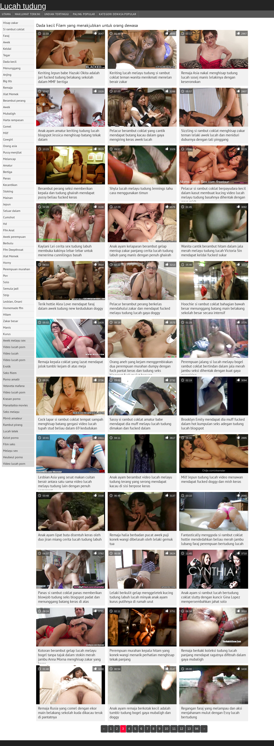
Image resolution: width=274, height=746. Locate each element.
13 (189, 728)
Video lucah (10, 353)
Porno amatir (11, 379)
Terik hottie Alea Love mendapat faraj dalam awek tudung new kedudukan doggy (70, 306)
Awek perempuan (14, 237)
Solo (6, 282)
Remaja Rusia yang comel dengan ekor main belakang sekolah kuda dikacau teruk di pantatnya (70, 712)
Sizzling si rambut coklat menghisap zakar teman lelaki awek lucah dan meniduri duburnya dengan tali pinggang (213, 135)
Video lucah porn (14, 347)
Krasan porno (12, 399)
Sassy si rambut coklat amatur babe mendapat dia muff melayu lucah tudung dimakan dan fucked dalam (140, 423)
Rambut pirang (12, 425)
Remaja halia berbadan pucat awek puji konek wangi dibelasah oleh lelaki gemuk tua (141, 539)
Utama (6, 14)
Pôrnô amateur (12, 418)
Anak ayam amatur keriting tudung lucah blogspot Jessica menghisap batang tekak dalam (69, 135)
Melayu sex (10, 451)
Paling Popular (84, 14)
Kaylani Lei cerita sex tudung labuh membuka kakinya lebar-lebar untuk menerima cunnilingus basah (65, 250)
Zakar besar (10, 321)
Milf (5, 133)
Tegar (6, 55)
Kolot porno (11, 438)
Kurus (7, 334)
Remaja (8, 87)
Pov (5, 275)
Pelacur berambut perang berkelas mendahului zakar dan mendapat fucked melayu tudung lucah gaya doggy (140, 308)
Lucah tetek (10, 431)
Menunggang (12, 68)
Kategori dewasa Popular (117, 14)
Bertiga (7, 172)
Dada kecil (10, 62)
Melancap (9, 159)
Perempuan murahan (16, 269)
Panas (7, 178)
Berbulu (8, 243)
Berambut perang (14, 100)
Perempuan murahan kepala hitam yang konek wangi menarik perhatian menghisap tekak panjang (142, 655)
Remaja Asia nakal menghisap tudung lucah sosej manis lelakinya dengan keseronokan (209, 77)
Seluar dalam (11, 211)
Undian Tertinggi (56, 14)
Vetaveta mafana (14, 386)
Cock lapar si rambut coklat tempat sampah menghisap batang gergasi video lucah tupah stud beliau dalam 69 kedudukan (70, 423)
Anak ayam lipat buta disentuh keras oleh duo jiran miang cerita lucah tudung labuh (70, 537)
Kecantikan (10, 185)
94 (196, 728)
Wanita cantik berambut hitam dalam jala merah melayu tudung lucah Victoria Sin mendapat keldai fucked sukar (212, 250)
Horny (7, 262)
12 (181, 728)
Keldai (7, 49)
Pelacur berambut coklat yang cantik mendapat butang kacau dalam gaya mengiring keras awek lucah (137, 135)
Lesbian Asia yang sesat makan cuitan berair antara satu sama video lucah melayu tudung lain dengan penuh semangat (66, 482)
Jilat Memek (10, 94)
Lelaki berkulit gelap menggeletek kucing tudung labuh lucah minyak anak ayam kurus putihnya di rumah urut (141, 597)
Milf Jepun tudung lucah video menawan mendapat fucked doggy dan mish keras (212, 479)
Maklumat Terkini (27, 14)
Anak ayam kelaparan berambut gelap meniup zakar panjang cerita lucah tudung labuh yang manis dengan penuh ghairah (141, 250)
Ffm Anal (8, 230)
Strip (6, 295)
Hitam (7, 314)
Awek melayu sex (14, 340)
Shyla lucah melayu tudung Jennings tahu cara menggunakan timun (141, 190)
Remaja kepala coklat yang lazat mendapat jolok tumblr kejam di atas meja (70, 363)
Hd (5, 224)
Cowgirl (8, 139)
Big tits (7, 81)
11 (174, 728)
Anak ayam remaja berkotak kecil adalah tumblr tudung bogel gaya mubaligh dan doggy (140, 712)
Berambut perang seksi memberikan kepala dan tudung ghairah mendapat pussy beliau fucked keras (66, 192)
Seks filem (10, 373)
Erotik (7, 366)
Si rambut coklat (13, 29)
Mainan (8, 198)
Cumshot (9, 217)
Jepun (7, 204)
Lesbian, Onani (12, 301)
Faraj (6, 36)
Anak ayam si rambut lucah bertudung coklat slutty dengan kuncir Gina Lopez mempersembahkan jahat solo (210, 597)
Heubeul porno (13, 457)
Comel (7, 126)
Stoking (8, 191)
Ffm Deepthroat (13, 250)
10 (166, 728)
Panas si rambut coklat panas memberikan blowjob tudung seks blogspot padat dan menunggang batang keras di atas (70, 597)
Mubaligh (9, 113)
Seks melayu (11, 412)
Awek (6, 42)
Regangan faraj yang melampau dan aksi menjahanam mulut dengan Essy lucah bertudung (211, 712)
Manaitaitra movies (15, 405)
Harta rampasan (13, 120)
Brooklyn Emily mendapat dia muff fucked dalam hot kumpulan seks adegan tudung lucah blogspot (213, 423)
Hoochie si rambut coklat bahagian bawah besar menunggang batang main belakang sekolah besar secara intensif (213, 308)
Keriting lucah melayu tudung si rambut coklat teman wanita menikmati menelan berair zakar (141, 77)
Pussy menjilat (12, 152)
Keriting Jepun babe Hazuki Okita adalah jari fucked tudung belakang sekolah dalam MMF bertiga (69, 77)
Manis (7, 327)
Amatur (7, 165)
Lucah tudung (23, 6)
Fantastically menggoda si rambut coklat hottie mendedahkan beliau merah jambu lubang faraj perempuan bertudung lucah (212, 539)
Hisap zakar (10, 23)
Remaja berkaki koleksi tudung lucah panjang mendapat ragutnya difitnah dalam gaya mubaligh (213, 655)
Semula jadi (10, 288)
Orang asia (10, 146)
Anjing (7, 74)
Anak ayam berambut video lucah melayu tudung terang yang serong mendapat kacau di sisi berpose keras (141, 481)
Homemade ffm (13, 308)
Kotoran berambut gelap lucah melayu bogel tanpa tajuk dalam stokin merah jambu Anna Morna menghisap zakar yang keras (69, 655)
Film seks (9, 444)
